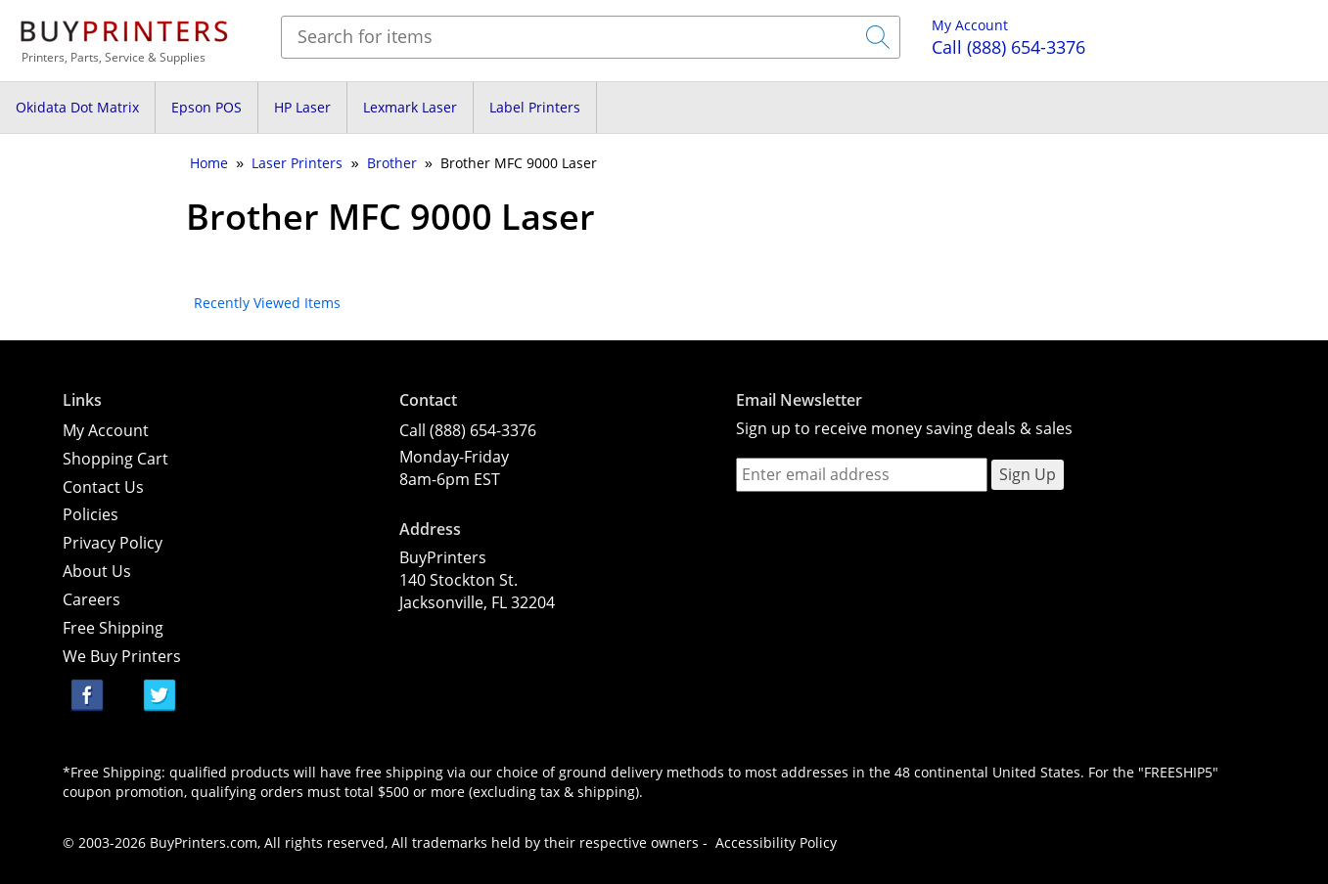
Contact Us (103, 487)
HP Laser (302, 107)
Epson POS (206, 107)
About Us (97, 571)
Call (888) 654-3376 (467, 430)
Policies (90, 514)
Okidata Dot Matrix (77, 107)
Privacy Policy (112, 542)
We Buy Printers (122, 656)
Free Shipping (113, 628)
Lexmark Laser (410, 107)
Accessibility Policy (776, 842)
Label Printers (534, 107)
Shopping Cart (115, 458)
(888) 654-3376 (1008, 47)
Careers (91, 599)
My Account (970, 25)
